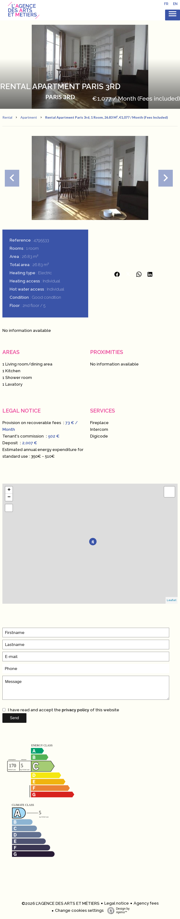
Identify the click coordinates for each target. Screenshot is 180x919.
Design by (117, 910)
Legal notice (116, 903)
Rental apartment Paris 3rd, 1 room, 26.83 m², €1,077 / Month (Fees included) (106, 117)
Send (14, 718)
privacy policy (75, 709)
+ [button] (9, 490)
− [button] (9, 497)
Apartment (28, 117)
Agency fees (146, 903)
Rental (7, 117)
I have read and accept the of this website (63, 709)
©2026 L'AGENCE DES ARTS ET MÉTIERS (60, 903)
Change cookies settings (79, 910)
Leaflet (171, 600)
